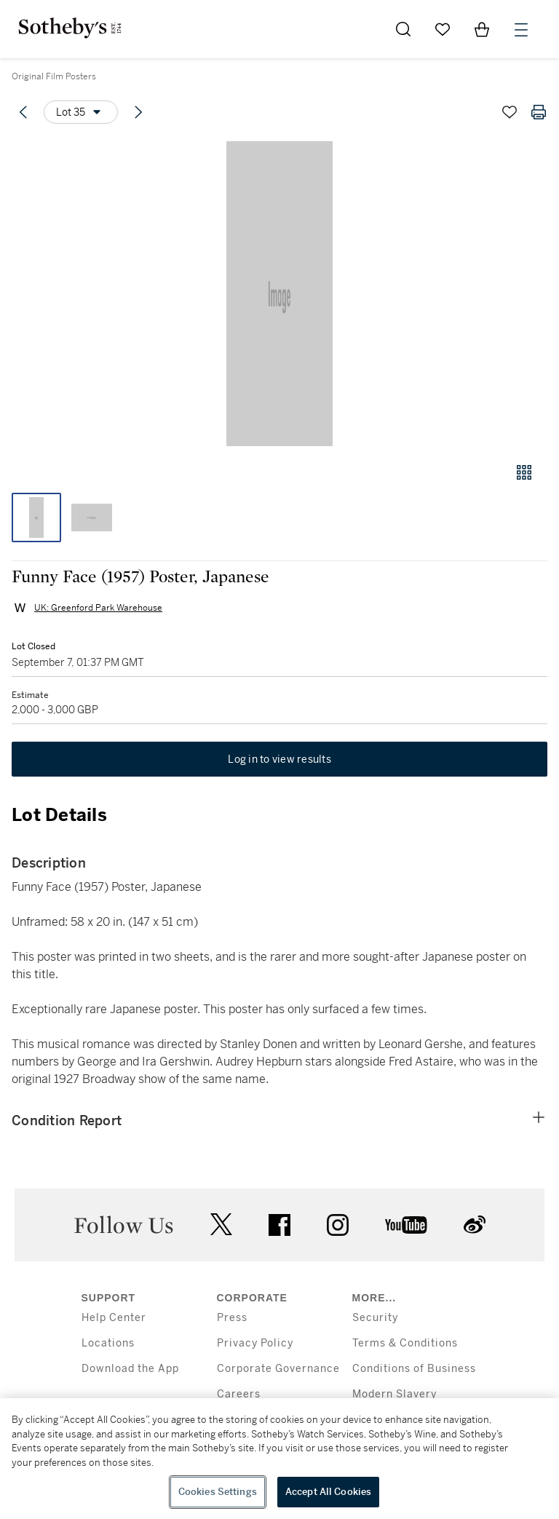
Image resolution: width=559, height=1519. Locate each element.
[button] (279, 293)
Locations (108, 1343)
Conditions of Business (414, 1369)
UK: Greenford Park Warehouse (98, 608)
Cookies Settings (217, 1492)
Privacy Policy (255, 1343)
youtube (406, 1225)
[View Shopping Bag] (482, 29)
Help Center (114, 1318)
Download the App (130, 1369)
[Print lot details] (538, 112)
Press (232, 1318)
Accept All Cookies (328, 1492)
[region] (279, 1458)
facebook (279, 1225)
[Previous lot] (23, 112)
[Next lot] (138, 112)
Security (375, 1318)
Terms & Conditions (405, 1343)
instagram (338, 1225)
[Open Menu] (521, 30)
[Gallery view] (524, 472)
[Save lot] (509, 112)
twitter (221, 1224)
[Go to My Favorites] (442, 29)
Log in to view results (279, 759)
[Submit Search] (403, 29)
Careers (239, 1394)
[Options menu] (81, 112)
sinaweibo (474, 1224)
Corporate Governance (278, 1369)
